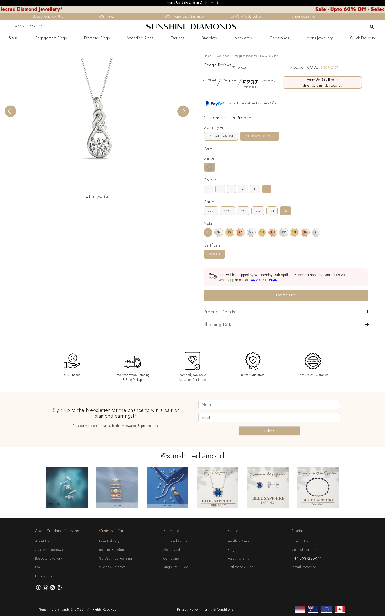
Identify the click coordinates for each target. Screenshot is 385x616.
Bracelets (209, 38)
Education (171, 531)
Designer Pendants (245, 56)
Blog (231, 549)
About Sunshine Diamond (57, 531)
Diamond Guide (175, 541)
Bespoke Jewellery (48, 558)
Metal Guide (172, 549)
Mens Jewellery (319, 38)
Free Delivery (109, 541)
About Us (42, 541)
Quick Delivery (362, 38)
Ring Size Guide (175, 566)
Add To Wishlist (97, 197)
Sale (13, 38)
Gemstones (279, 38)
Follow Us (43, 576)
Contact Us (300, 541)
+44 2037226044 (25, 26)
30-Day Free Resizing (115, 558)
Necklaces (243, 38)
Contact (298, 531)
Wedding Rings (140, 38)
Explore (234, 531)
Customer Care (112, 531)
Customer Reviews (49, 549)
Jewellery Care (238, 541)
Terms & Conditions (218, 609)
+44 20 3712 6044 (263, 280)
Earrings (177, 38)
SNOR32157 (270, 56)
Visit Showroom (304, 549)
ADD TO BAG (285, 295)
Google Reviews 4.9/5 (48, 16)
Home (207, 56)
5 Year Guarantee (112, 566)
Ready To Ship (238, 558)
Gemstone (171, 558)
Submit (269, 431)
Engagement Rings (51, 38)
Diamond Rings (97, 38)
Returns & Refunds (113, 549)
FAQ (38, 566)
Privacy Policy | (189, 609)
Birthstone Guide (240, 566)
